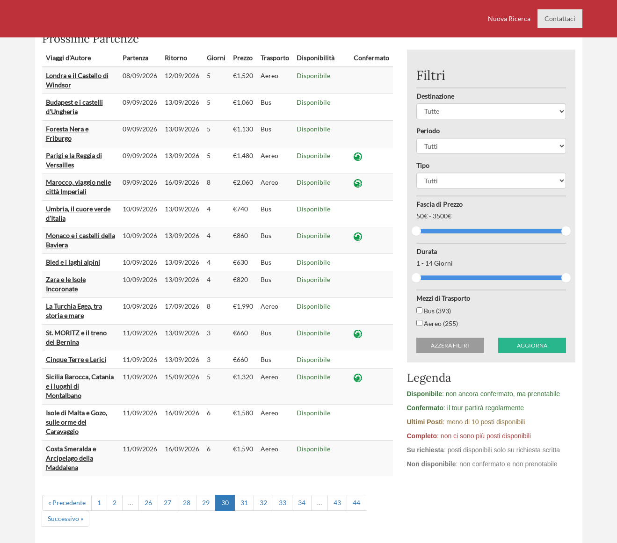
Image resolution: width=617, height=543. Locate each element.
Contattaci (559, 18)
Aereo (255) (437, 323)
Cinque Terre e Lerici (76, 359)
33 (282, 503)
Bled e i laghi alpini (73, 262)
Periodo (428, 131)
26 (148, 503)
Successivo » (65, 518)
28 (186, 503)
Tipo (422, 165)
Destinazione (435, 96)
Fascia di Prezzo (439, 204)
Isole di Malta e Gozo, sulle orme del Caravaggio (76, 422)
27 (167, 503)
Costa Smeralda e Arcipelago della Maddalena (71, 458)
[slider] (416, 231)
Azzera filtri (450, 345)
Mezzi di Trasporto (443, 298)
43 (337, 503)
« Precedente (67, 503)
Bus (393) (433, 311)
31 (244, 503)
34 (301, 503)
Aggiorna (532, 345)
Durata (426, 251)
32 (263, 503)
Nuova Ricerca (509, 18)
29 (206, 503)
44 (356, 503)
